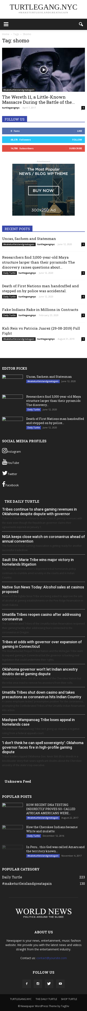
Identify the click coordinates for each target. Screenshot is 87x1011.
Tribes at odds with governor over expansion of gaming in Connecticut (42, 644)
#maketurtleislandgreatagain (18, 89)
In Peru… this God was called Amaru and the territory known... (55, 849)
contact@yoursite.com (51, 958)
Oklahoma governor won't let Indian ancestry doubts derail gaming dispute (40, 671)
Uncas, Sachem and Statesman (29, 238)
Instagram (11, 451)
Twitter (9, 473)
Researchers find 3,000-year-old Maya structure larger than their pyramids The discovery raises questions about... (38, 262)
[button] (81, 24)
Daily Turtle (9, 272)
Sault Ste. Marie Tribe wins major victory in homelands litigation (38, 561)
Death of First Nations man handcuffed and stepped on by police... (55, 421)
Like (79, 130)
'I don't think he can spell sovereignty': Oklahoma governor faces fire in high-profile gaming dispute (42, 747)
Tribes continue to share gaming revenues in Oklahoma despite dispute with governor (39, 511)
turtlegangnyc (11, 107)
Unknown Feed (18, 781)
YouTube (10, 462)
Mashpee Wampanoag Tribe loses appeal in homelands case (38, 722)
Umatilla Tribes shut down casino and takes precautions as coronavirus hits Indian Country (41, 694)
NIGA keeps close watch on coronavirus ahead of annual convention (43, 538)
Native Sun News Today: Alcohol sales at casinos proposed (43, 589)
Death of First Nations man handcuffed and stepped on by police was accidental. (40, 288)
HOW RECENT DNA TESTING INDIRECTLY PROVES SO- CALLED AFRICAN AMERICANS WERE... (50, 809)
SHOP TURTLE (69, 999)
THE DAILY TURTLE (22, 501)
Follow (77, 139)
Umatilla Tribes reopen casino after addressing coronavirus (41, 616)
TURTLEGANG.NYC (21, 999)
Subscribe (75, 148)
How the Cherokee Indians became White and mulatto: (52, 829)
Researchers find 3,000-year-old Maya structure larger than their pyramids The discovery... (53, 401)
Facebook (10, 484)
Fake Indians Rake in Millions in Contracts (40, 309)
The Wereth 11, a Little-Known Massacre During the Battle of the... (38, 99)
